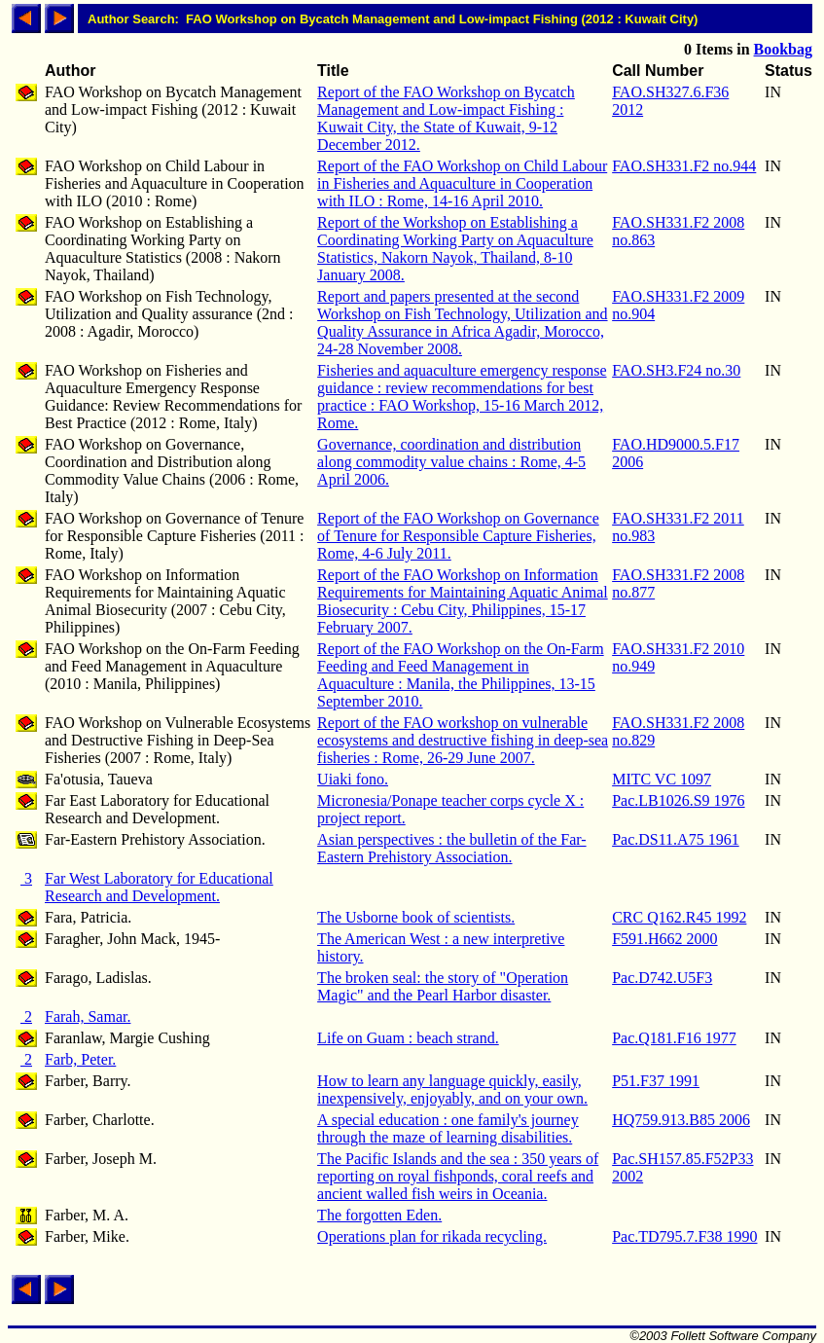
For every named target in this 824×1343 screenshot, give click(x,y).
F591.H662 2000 (664, 938)
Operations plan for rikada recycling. (432, 1236)
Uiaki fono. (352, 779)
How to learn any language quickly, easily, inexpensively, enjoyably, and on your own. (452, 1089)
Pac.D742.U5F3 (662, 977)
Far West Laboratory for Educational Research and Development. (159, 887)
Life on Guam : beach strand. (408, 1038)
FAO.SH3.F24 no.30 (676, 370)
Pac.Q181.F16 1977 (674, 1038)
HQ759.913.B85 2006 (681, 1119)
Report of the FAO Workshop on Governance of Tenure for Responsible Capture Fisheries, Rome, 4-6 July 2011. (458, 536)
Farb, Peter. (80, 1059)
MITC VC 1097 (661, 779)
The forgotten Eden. (379, 1215)
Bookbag (783, 49)
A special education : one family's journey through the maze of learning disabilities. (448, 1128)
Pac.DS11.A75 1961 (675, 839)
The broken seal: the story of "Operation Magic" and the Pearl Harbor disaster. (442, 986)
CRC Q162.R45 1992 (679, 917)
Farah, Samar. (87, 1016)
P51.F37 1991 (655, 1080)
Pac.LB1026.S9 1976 (678, 800)
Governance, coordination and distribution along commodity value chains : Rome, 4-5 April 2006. (451, 462)
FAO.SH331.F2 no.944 (684, 166)
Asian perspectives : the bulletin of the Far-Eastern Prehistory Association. (452, 848)
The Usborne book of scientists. (416, 917)
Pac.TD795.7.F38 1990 (684, 1236)
